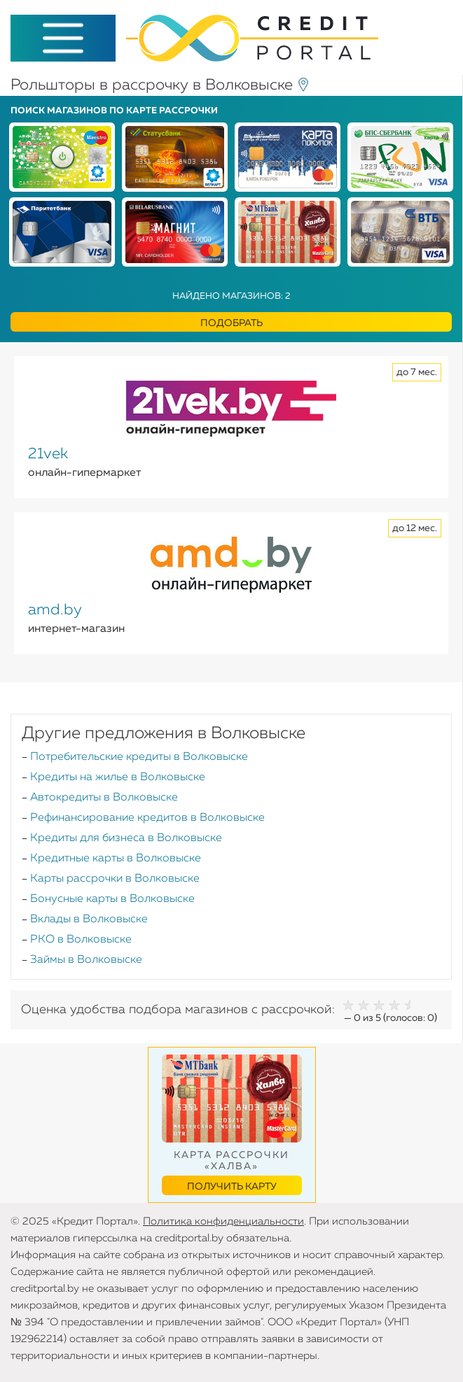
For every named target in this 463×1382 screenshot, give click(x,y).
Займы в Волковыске (86, 960)
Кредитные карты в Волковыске (115, 858)
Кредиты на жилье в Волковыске (117, 777)
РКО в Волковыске (81, 939)
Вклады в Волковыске (89, 919)
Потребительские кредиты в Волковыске (139, 757)
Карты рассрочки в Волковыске (115, 878)
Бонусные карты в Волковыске (112, 899)
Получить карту (232, 1187)
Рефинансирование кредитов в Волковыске (147, 818)
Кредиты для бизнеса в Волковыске (126, 838)
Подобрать (231, 323)
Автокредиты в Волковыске (104, 797)
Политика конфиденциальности (223, 1221)
